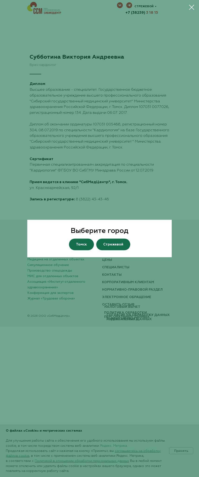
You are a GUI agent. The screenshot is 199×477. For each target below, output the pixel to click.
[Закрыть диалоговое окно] (192, 7)
